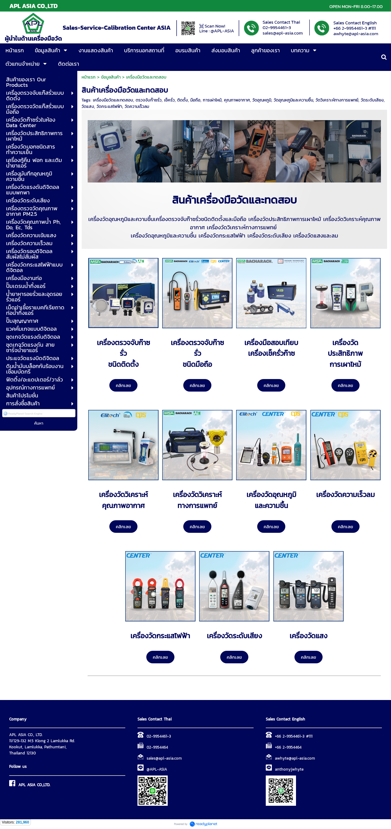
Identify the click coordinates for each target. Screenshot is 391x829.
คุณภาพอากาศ (237, 100)
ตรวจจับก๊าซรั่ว (149, 100)
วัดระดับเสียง (372, 100)
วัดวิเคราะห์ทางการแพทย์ (337, 100)
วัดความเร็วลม (137, 106)
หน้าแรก (89, 77)
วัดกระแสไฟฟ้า (109, 106)
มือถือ (195, 100)
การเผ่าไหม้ (212, 100)
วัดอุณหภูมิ (261, 100)
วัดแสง (88, 106)
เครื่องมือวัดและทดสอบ (113, 100)
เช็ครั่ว (169, 100)
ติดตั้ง (182, 100)
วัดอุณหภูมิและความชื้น (293, 100)
